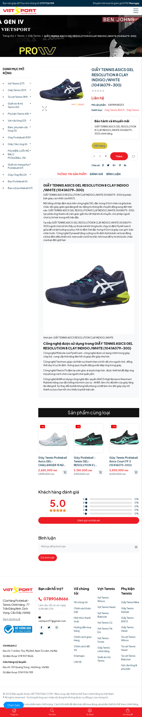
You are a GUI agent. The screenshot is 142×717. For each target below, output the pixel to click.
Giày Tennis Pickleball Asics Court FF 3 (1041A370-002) (123, 461)
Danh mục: (97, 109)
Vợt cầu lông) (17, 120)
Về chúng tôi (81, 602)
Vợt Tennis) (16, 83)
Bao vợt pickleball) (20, 188)
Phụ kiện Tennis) (18, 113)
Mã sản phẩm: (99, 104)
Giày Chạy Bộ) (17, 174)
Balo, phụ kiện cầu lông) (18, 129)
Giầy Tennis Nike (130, 602)
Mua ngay (134, 3)
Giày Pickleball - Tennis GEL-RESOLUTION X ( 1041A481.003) (85, 461)
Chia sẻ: (96, 165)
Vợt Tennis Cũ (104, 622)
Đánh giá (96, 174)
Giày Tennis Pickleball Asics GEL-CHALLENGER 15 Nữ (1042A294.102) (52, 461)
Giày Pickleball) (19, 137)
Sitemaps (79, 655)
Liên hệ (78, 661)
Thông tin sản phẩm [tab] (72, 174)
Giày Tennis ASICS (114, 109)
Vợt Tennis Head (106, 607)
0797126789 (47, 3)
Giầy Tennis (34, 35)
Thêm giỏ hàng (119, 157)
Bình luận (113, 174)
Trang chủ (8, 35)
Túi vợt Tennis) (18, 96)
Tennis (21, 35)
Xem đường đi (11, 619)
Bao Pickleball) (18, 181)
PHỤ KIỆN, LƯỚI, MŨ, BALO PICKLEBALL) (19, 154)
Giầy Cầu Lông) (17, 144)
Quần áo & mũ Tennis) (15, 105)
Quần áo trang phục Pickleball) (19, 166)
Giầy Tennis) (17, 90)
